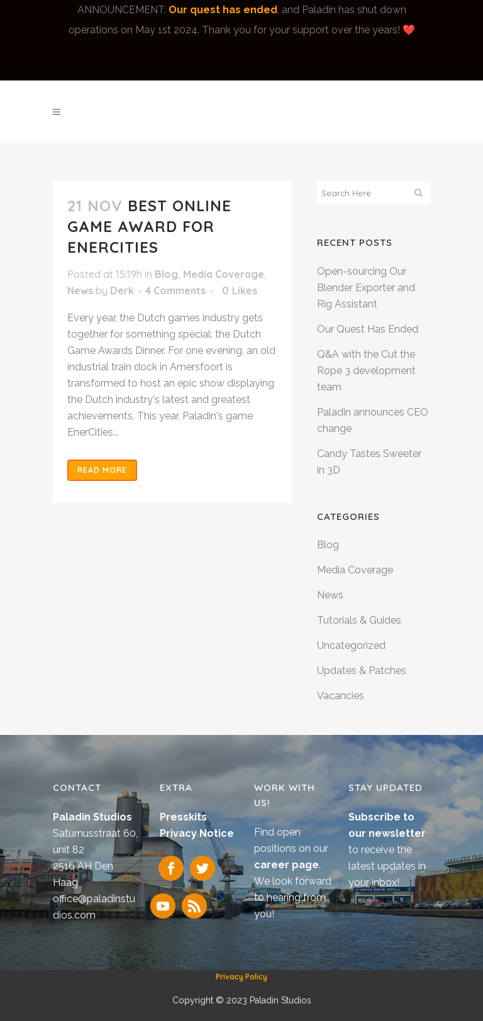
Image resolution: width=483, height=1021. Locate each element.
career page (286, 865)
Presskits (183, 817)
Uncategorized (351, 645)
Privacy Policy (241, 976)
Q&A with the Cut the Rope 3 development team (366, 370)
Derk (122, 290)
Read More (102, 470)
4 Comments (175, 290)
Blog (166, 274)
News (80, 290)
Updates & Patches (361, 670)
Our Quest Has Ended (367, 329)
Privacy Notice (197, 833)
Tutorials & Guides (359, 620)
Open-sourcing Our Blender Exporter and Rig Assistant (366, 287)
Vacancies (340, 696)
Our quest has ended (223, 10)
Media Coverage (223, 274)
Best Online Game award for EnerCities (149, 226)
